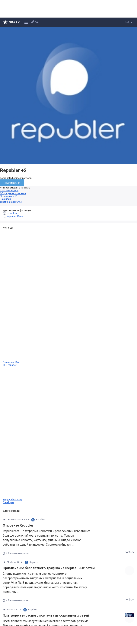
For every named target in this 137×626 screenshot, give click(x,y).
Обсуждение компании (13, 193)
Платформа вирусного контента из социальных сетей (46, 615)
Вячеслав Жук (68, 297)
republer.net (13, 213)
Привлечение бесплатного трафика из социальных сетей (49, 568)
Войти (128, 22)
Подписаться (12, 182)
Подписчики (8, 196)
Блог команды (9, 190)
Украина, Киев (15, 216)
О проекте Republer (18, 525)
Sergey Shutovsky (68, 435)
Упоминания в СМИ (11, 201)
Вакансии (5, 199)
